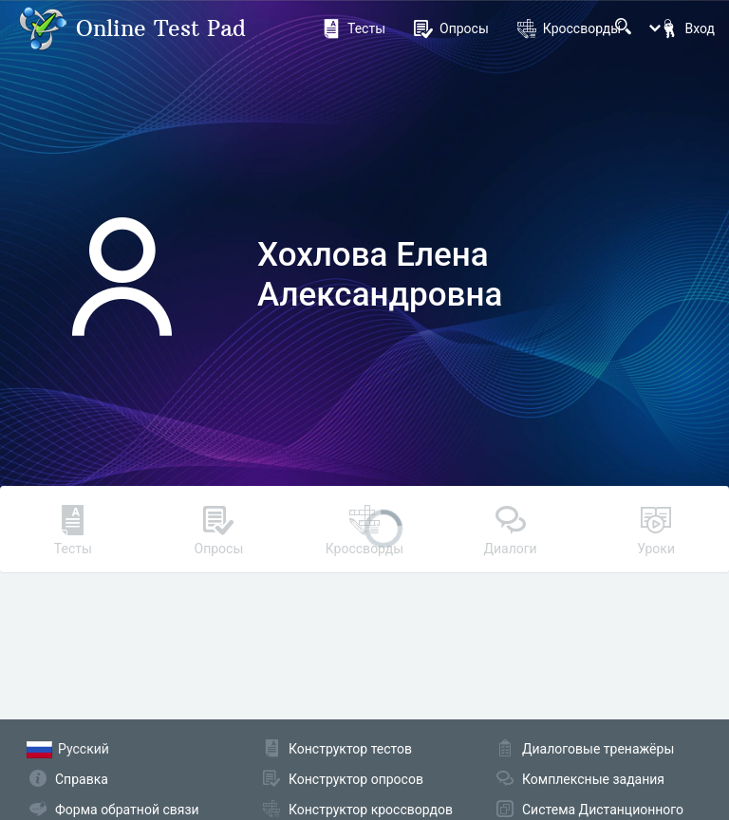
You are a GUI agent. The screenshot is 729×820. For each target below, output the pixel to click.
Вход (687, 28)
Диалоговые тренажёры (598, 748)
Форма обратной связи (127, 809)
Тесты (353, 28)
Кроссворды (569, 28)
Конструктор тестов (350, 748)
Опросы (451, 28)
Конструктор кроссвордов (371, 809)
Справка (81, 779)
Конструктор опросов (356, 779)
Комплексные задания (593, 779)
